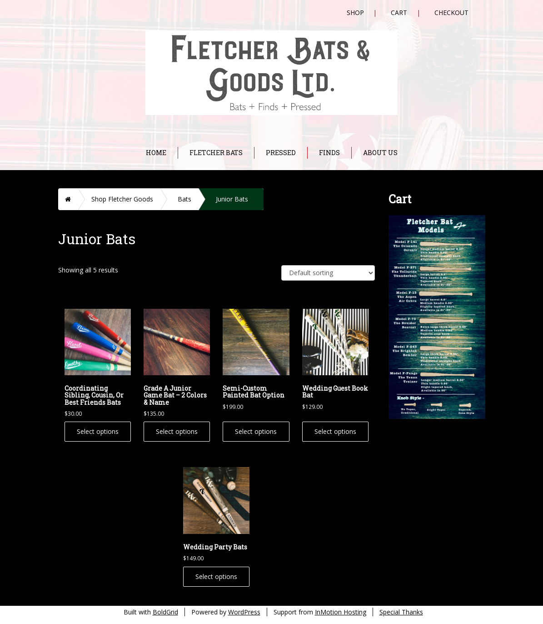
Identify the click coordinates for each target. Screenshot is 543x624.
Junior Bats (232, 199)
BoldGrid (165, 612)
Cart (399, 12)
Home (156, 152)
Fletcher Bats (216, 152)
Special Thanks (401, 612)
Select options (98, 431)
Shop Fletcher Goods (122, 199)
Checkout (451, 12)
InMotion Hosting (340, 612)
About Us (380, 152)
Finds (329, 152)
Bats (184, 199)
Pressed (281, 152)
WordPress (244, 612)
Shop (355, 12)
